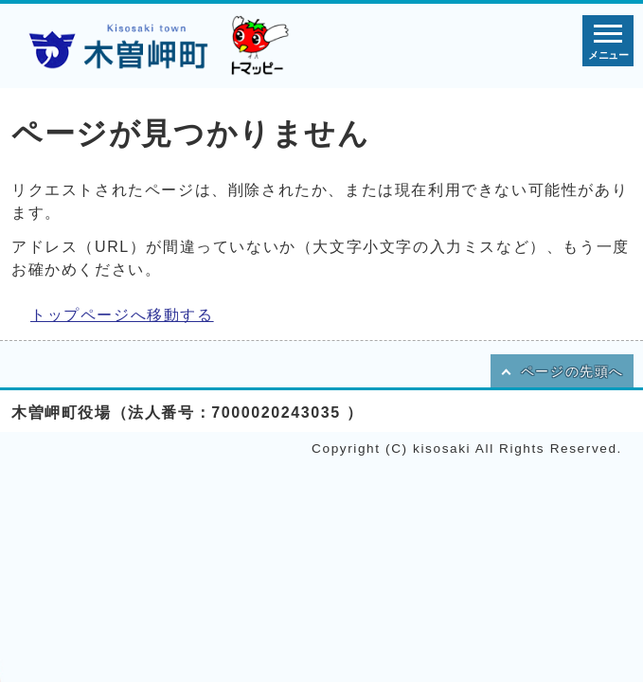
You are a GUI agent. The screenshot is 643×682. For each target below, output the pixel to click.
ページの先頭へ (572, 372)
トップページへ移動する (122, 315)
